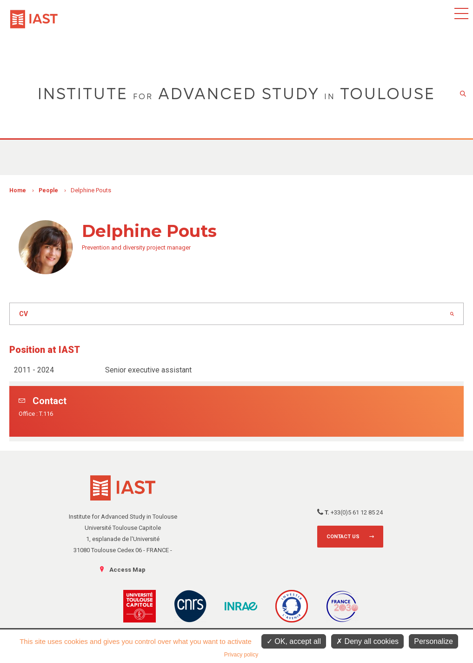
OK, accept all (293, 641)
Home (17, 190)
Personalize (433, 641)
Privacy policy (241, 654)
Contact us (343, 537)
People (48, 190)
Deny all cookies (367, 641)
